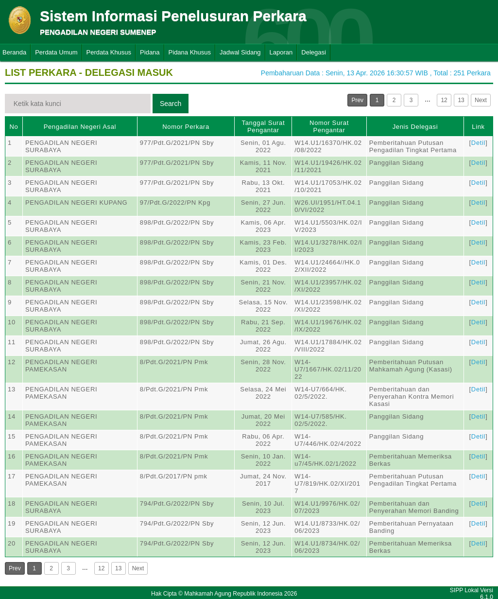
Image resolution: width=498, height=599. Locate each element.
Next (481, 100)
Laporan (281, 52)
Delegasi (313, 52)
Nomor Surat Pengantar (329, 126)
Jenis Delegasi (415, 126)
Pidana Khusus (190, 52)
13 (461, 100)
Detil (478, 142)
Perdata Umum (56, 52)
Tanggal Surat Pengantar (263, 126)
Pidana (149, 52)
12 (444, 100)
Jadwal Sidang (240, 52)
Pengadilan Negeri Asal (80, 126)
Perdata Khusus (109, 52)
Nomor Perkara (185, 126)
